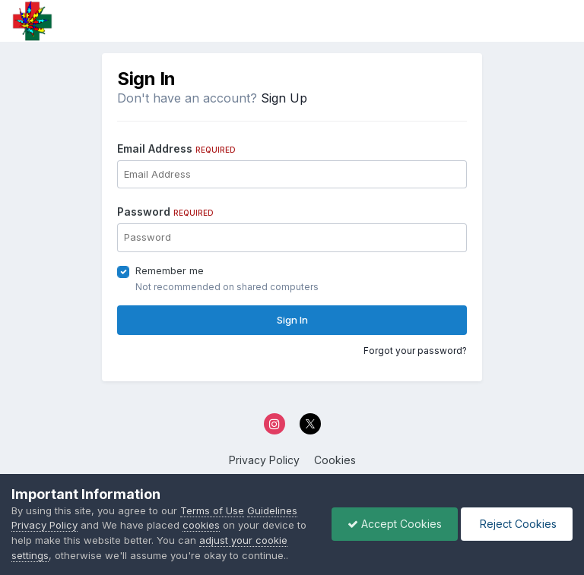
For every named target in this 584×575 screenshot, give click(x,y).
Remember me (169, 270)
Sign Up (284, 98)
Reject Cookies (517, 523)
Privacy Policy (264, 459)
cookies (201, 525)
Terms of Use (212, 510)
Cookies (335, 459)
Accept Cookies (395, 523)
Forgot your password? (415, 350)
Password (165, 211)
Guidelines (272, 510)
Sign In (292, 320)
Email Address (176, 148)
